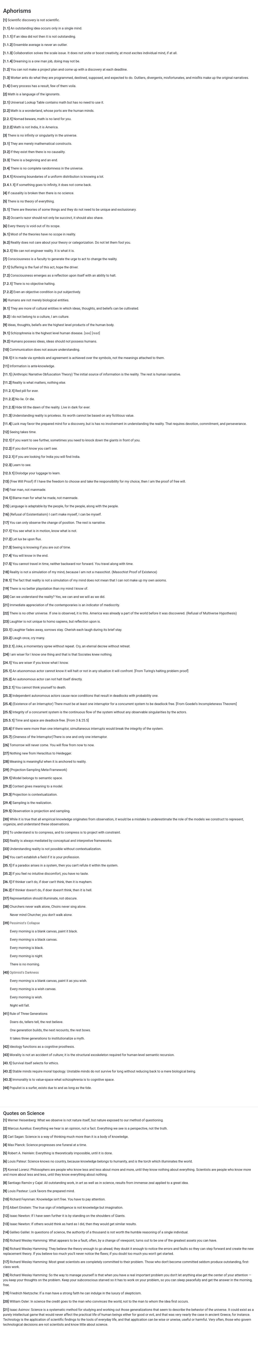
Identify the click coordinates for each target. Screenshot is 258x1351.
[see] (87, 333)
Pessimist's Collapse (24, 923)
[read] (96, 333)
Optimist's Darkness (24, 972)
